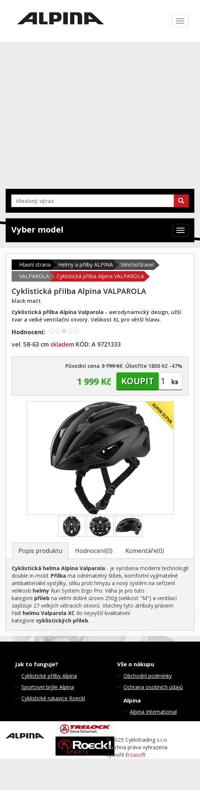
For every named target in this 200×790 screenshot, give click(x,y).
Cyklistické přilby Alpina (49, 675)
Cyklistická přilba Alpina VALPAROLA (100, 276)
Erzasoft (135, 754)
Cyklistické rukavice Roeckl (53, 698)
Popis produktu (40, 551)
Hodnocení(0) (94, 551)
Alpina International (153, 711)
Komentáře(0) (144, 551)
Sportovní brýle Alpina (47, 687)
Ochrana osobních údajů (153, 687)
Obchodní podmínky (147, 675)
